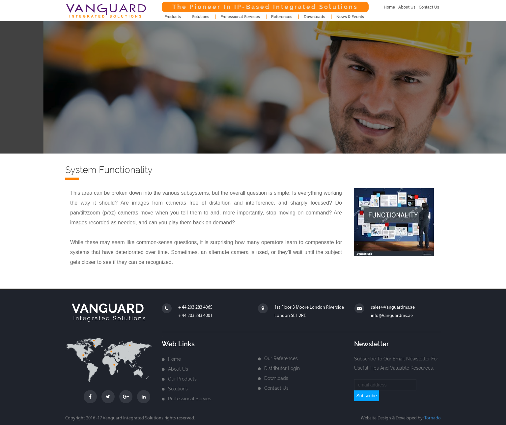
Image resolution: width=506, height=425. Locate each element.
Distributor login (282, 368)
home (389, 7)
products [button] (172, 16)
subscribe (366, 395)
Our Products (182, 379)
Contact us (276, 388)
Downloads (276, 378)
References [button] (281, 16)
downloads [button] (314, 16)
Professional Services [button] (240, 16)
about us (406, 7)
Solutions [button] (200, 16)
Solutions (178, 388)
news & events (350, 16)
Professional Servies (189, 398)
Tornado (432, 418)
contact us (429, 7)
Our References (281, 358)
